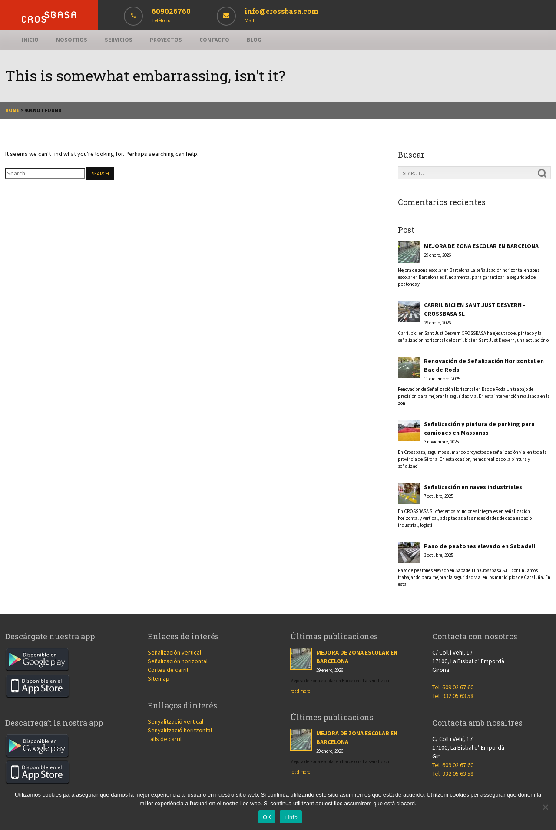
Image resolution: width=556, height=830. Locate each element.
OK (267, 817)
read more (300, 691)
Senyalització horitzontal (180, 730)
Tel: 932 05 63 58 (452, 696)
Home (12, 110)
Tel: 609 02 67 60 (452, 687)
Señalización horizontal (178, 661)
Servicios (118, 39)
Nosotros (71, 39)
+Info (291, 817)
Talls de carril (165, 739)
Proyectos (166, 39)
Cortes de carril (168, 670)
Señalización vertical (174, 652)
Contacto (214, 39)
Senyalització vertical (175, 721)
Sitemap (158, 678)
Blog (254, 39)
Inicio (30, 39)
